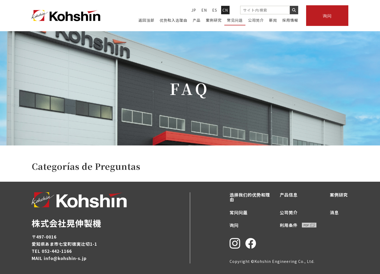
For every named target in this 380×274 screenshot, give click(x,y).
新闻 (273, 20)
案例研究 (214, 20)
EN (204, 10)
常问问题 (239, 212)
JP (193, 10)
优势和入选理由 (173, 20)
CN (225, 10)
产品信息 (289, 194)
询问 (327, 15)
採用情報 (290, 20)
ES (214, 10)
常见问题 (235, 20)
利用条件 (298, 225)
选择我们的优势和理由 (250, 197)
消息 (334, 212)
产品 (197, 20)
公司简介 (256, 20)
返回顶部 (146, 20)
